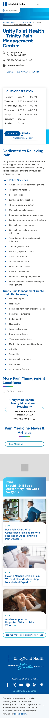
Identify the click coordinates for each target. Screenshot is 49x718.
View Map (12, 134)
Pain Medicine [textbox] (16, 448)
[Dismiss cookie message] (44, 706)
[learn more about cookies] (20, 713)
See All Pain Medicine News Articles (24, 635)
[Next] (45, 409)
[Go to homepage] (14, 4)
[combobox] (24, 448)
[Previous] (3, 409)
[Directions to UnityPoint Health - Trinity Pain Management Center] (24, 140)
